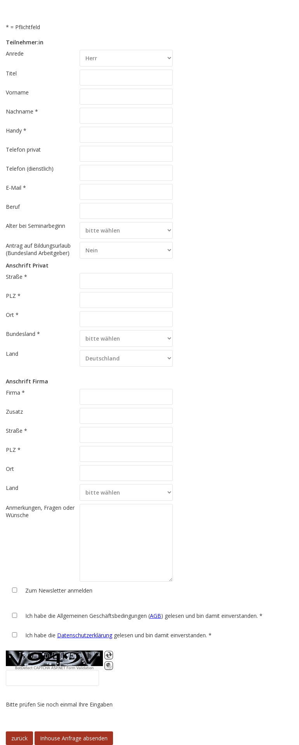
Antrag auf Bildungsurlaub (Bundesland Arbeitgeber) (38, 249)
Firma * (15, 392)
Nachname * (22, 111)
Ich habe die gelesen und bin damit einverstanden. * (118, 635)
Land (12, 353)
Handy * (16, 130)
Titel (11, 73)
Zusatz (14, 411)
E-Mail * (16, 187)
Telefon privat (23, 149)
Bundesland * (23, 334)
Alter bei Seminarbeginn (35, 225)
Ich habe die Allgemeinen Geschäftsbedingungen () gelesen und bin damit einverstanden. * (143, 615)
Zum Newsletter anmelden (58, 590)
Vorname (17, 92)
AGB (155, 615)
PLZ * (13, 295)
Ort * (12, 314)
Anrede (15, 53)
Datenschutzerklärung (84, 635)
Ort (10, 468)
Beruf (13, 206)
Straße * (16, 276)
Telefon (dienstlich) (30, 168)
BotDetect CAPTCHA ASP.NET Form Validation (54, 668)
